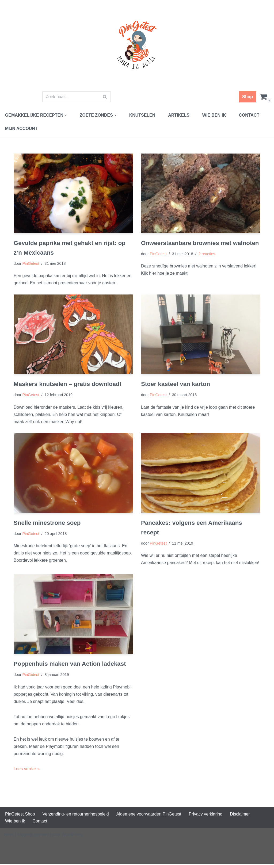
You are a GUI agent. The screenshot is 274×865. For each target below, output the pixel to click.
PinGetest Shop (20, 815)
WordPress (72, 835)
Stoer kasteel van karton (175, 384)
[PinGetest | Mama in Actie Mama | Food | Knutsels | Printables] (137, 45)
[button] (66, 115)
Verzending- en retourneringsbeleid (76, 815)
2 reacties (207, 254)
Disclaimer (241, 815)
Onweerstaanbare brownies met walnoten (200, 243)
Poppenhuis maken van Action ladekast (70, 664)
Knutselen (143, 115)
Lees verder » (27, 769)
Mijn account (21, 128)
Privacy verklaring (206, 815)
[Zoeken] (70, 96)
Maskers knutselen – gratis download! (68, 384)
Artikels (179, 115)
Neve (9, 835)
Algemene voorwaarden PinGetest (149, 815)
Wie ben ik (215, 115)
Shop (247, 96)
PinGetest (30, 263)
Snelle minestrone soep (47, 523)
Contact (249, 115)
